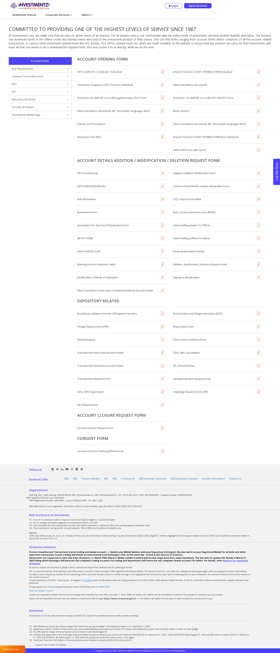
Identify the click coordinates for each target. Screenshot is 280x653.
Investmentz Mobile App (40, 115)
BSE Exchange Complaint (152, 478)
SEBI (66, 478)
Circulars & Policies (40, 107)
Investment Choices (24, 15)
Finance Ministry (91, 478)
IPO (40, 92)
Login (235, 5)
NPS (40, 84)
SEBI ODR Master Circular (41, 590)
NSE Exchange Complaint (184, 478)
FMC (75, 478)
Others (87, 15)
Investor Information (213, 478)
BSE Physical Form (40, 69)
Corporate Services (59, 15)
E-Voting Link (128, 478)
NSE (115, 478)
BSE (106, 478)
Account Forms (50, 61)
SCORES (88, 580)
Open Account (259, 5)
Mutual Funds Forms (40, 99)
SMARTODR (104, 587)
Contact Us (235, 478)
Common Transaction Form (40, 76)
